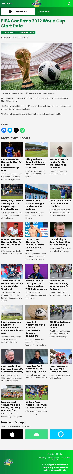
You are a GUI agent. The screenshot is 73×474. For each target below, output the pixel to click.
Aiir (64, 470)
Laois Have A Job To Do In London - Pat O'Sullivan (61, 196)
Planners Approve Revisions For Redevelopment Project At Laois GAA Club (12, 320)
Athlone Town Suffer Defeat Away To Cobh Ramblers (36, 397)
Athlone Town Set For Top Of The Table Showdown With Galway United (36, 277)
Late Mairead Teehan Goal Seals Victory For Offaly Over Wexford (12, 398)
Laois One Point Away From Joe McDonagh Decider (36, 361)
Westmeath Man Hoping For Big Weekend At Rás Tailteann (61, 155)
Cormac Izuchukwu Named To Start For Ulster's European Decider (12, 235)
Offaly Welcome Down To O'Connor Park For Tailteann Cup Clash (36, 155)
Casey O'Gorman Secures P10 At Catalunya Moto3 (61, 361)
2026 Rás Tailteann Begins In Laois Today (61, 317)
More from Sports (27, 32)
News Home (9, 32)
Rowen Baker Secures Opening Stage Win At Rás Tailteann (61, 277)
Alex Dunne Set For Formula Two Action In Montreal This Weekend (12, 277)
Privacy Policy (53, 458)
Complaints (65, 458)
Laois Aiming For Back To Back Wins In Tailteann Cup (61, 234)
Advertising (42, 458)
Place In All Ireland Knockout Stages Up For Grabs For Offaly (12, 361)
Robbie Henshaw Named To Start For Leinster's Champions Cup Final (12, 157)
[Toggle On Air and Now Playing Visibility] (55, 11)
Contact (55, 460)
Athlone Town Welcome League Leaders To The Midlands (36, 197)
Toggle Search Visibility (69, 4)
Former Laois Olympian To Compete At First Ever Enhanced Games (36, 237)
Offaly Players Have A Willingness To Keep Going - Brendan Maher (12, 197)
